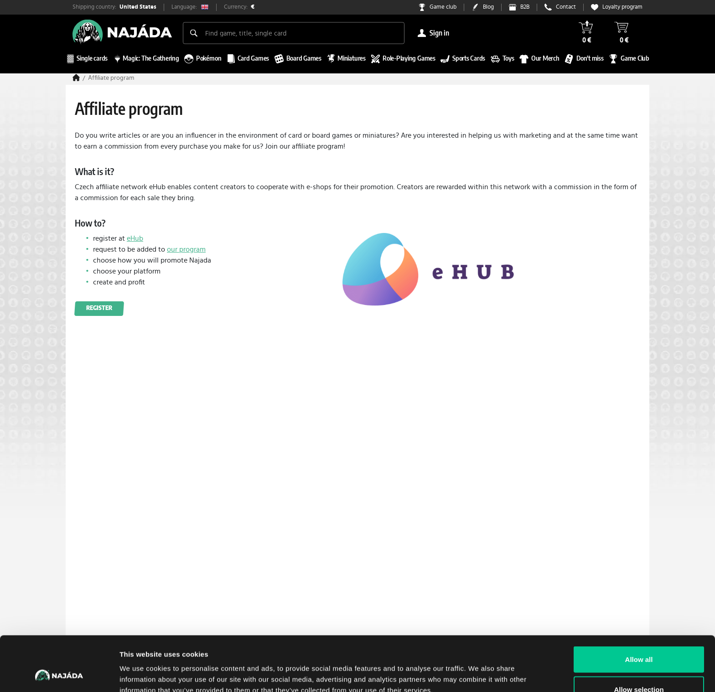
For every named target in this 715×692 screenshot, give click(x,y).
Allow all (639, 608)
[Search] (193, 32)
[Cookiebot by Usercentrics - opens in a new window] (59, 674)
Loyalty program (622, 7)
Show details (478, 668)
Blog (488, 7)
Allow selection (638, 638)
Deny (639, 667)
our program (186, 249)
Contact (566, 7)
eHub (135, 238)
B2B (524, 7)
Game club (443, 7)
